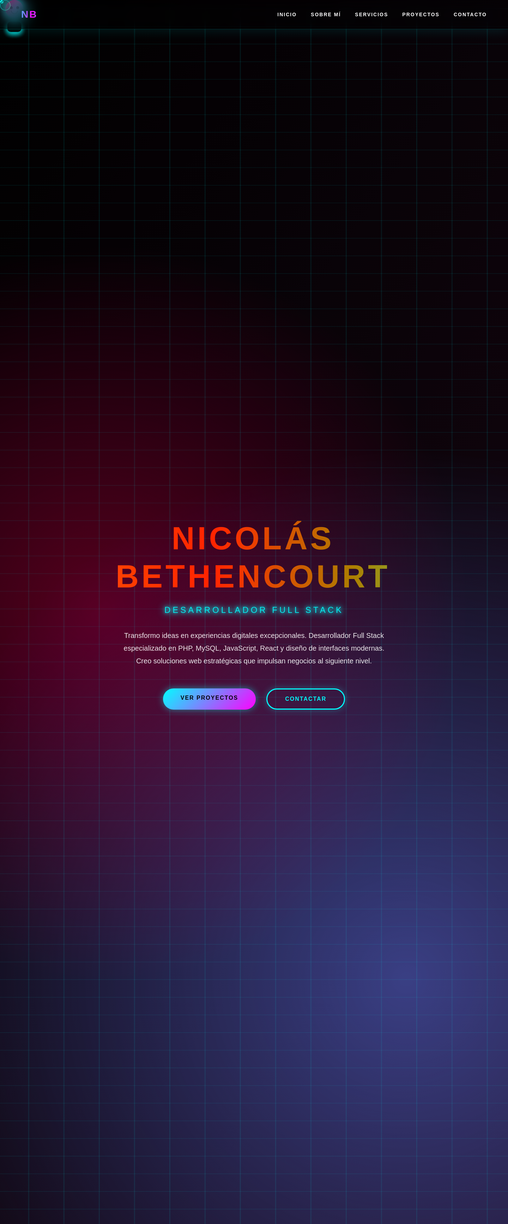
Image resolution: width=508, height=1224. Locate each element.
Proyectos (421, 14)
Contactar (305, 699)
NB (29, 14)
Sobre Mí (326, 14)
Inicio (287, 14)
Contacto (470, 14)
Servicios (371, 14)
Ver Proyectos (209, 698)
